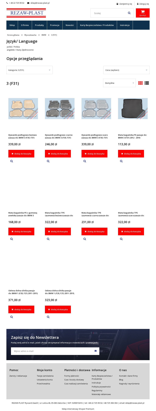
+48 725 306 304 (110, 403)
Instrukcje (96, 382)
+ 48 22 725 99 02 (15, 3)
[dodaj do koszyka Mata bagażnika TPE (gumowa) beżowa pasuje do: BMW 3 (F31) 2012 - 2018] (58, 231)
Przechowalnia (43, 383)
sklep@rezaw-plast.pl (38, 3)
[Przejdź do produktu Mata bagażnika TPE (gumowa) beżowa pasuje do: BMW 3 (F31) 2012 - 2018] (59, 190)
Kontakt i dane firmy (128, 375)
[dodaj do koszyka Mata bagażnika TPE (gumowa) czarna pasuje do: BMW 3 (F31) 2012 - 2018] (94, 231)
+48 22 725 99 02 (95, 403)
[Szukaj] (129, 13)
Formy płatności (71, 375)
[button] (11, 161)
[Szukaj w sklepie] (113, 13)
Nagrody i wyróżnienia (129, 383)
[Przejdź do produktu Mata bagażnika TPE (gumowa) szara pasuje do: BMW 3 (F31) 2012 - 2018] (133, 190)
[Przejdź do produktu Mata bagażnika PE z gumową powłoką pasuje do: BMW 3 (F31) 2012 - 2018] (23, 190)
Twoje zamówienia (45, 375)
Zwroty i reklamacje (18, 375)
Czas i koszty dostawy (74, 379)
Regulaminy (97, 390)
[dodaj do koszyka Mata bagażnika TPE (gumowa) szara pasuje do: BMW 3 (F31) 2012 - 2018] (131, 231)
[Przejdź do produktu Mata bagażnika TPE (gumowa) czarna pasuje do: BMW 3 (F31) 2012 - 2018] (96, 190)
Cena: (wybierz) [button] (112, 70)
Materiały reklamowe (101, 394)
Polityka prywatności (101, 386)
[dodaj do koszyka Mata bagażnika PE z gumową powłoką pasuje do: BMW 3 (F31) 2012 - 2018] (21, 231)
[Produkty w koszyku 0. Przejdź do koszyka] (142, 13)
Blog (121, 379)
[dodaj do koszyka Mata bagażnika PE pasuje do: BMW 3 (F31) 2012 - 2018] (131, 153)
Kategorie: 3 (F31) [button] (16, 70)
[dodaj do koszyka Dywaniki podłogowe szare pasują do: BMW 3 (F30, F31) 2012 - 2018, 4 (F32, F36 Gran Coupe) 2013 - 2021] (94, 153)
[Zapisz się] (95, 351)
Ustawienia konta (45, 379)
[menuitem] (12, 25)
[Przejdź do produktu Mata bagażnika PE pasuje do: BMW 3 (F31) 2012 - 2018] (133, 112)
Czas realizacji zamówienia (76, 383)
